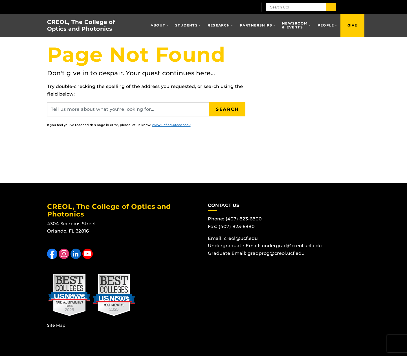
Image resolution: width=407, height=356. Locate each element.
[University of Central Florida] (113, 7)
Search (227, 109)
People (326, 25)
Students (186, 25)
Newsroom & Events (295, 25)
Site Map (56, 325)
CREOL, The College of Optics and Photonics (81, 25)
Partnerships (256, 25)
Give (352, 25)
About (158, 25)
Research (219, 25)
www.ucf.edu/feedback (171, 125)
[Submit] (331, 7)
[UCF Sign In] (239, 7)
